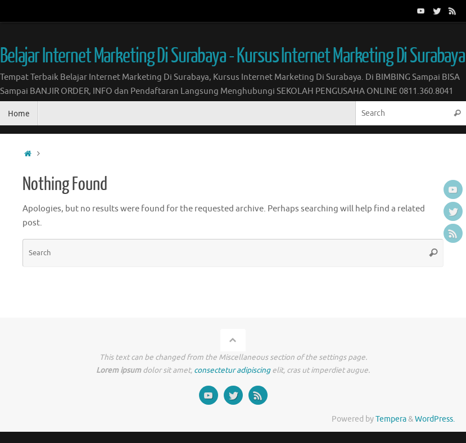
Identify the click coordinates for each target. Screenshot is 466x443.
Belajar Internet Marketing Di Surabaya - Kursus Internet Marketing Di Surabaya (232, 56)
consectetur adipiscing (232, 370)
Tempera (390, 419)
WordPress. (435, 419)
